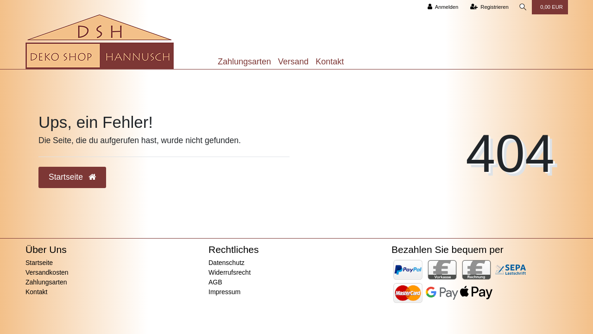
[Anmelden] (442, 7)
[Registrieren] (489, 7)
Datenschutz (226, 262)
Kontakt (329, 61)
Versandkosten (47, 272)
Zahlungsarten (244, 61)
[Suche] (522, 7)
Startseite (39, 262)
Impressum (224, 292)
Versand (293, 61)
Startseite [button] (72, 177)
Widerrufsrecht (229, 272)
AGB (215, 282)
